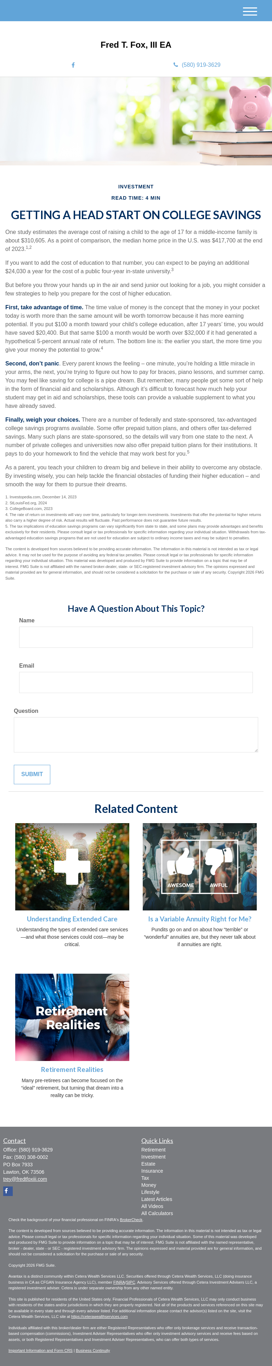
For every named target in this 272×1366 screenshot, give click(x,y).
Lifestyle (150, 1192)
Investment (153, 1157)
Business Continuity (93, 1350)
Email (26, 666)
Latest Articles (156, 1199)
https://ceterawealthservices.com (99, 1316)
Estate (148, 1164)
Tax (145, 1178)
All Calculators (157, 1213)
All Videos (152, 1206)
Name (27, 620)
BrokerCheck (131, 1220)
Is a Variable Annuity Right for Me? (199, 919)
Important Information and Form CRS (40, 1350)
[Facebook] (73, 65)
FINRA (119, 1282)
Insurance (152, 1171)
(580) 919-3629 (197, 65)
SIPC (130, 1282)
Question (26, 711)
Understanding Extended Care (72, 919)
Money (148, 1185)
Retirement (153, 1150)
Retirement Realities (72, 1069)
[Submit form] (32, 774)
